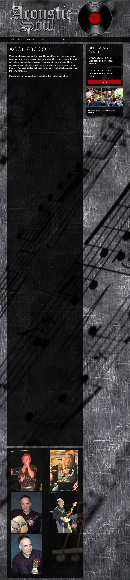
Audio (42, 39)
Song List (31, 39)
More (104, 82)
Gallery (52, 39)
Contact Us (64, 39)
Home (11, 39)
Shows (20, 39)
